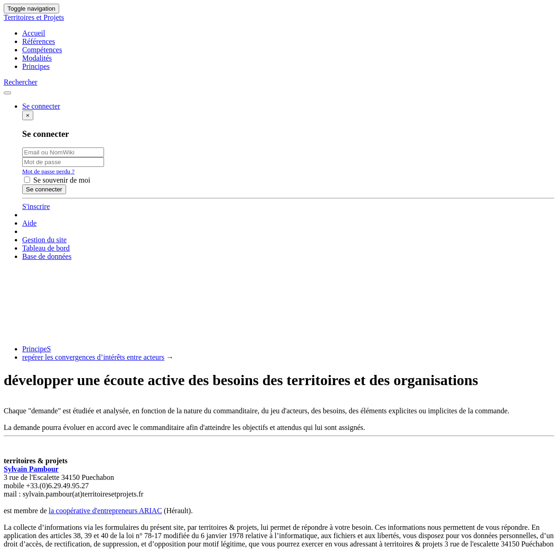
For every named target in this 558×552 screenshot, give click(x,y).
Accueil (33, 33)
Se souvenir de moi (57, 180)
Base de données (47, 256)
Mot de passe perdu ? (48, 171)
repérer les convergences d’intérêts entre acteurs (93, 357)
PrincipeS (36, 349)
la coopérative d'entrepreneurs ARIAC (105, 511)
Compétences (42, 50)
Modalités (37, 58)
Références (38, 41)
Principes (36, 66)
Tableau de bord (46, 248)
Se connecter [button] (41, 106)
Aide (29, 223)
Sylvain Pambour (31, 469)
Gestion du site (44, 240)
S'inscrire (36, 206)
